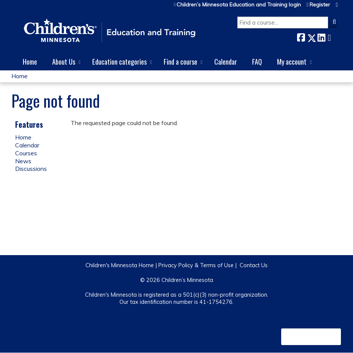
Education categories (119, 61)
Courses (26, 153)
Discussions (31, 168)
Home (30, 61)
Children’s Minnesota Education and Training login (238, 5)
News (23, 161)
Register (320, 5)
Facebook (301, 36)
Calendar (225, 61)
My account (292, 61)
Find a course (180, 61)
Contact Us (254, 265)
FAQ (257, 61)
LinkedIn (321, 36)
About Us (63, 61)
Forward (331, 36)
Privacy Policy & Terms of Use (196, 265)
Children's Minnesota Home (119, 265)
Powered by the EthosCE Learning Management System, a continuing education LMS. (311, 337)
